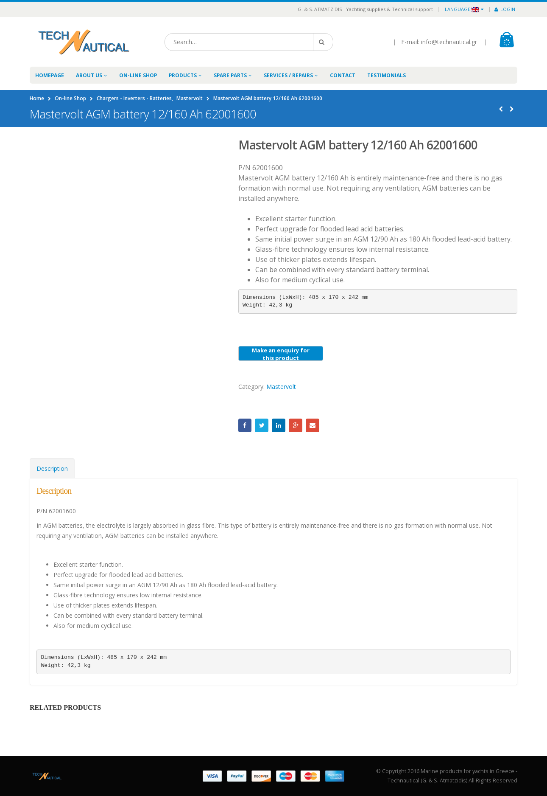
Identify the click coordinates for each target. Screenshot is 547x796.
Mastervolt (281, 387)
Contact (342, 75)
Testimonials (386, 75)
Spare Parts (230, 75)
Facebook (245, 425)
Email (312, 425)
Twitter (261, 425)
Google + (295, 425)
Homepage (49, 75)
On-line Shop (138, 75)
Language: (462, 9)
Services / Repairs (288, 75)
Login (504, 9)
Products (183, 75)
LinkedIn (278, 425)
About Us (89, 75)
